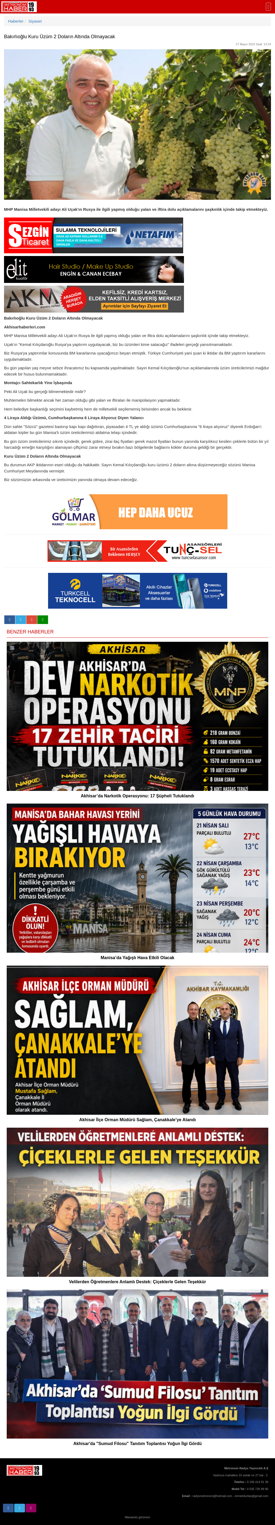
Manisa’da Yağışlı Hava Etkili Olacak (138, 957)
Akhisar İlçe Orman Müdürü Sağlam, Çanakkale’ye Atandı (137, 1119)
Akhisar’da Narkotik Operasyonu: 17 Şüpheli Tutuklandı (137, 796)
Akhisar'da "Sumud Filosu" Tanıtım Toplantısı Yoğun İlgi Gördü (137, 1443)
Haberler (16, 21)
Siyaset (35, 21)
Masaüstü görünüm (137, 1517)
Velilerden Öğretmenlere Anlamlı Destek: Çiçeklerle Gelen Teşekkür (137, 1281)
